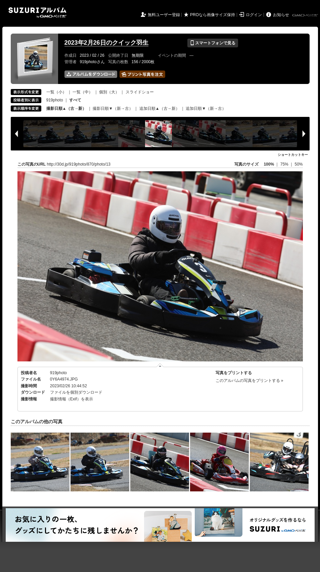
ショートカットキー (293, 155)
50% (298, 164)
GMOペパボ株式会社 (305, 15)
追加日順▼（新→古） (206, 108)
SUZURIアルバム (37, 12)
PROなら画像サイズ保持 (212, 14)
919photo (54, 100)
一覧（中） (83, 92)
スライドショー (140, 92)
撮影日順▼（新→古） (113, 108)
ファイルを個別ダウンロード (76, 392)
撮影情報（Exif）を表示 (71, 399)
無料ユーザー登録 (164, 14)
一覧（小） (56, 92)
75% (284, 164)
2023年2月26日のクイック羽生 (106, 42)
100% (269, 164)
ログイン (254, 14)
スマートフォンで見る (212, 43)
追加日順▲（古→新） (159, 108)
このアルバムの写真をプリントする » (249, 380)
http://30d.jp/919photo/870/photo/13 (79, 164)
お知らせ (281, 14)
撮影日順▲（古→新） (66, 108)
